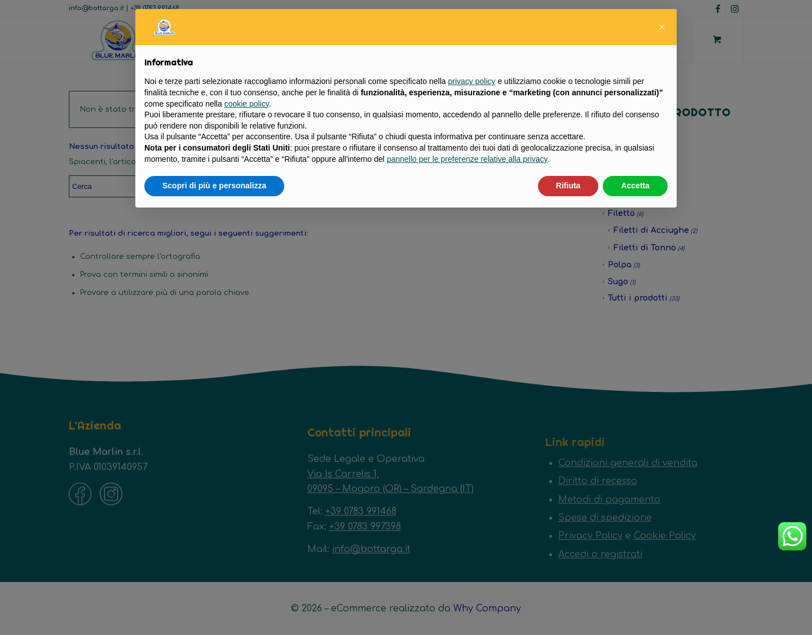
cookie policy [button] (246, 103)
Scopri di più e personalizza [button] (214, 185)
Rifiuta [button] (568, 185)
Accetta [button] (635, 185)
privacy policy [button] (472, 81)
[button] (662, 27)
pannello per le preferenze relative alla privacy (467, 159)
